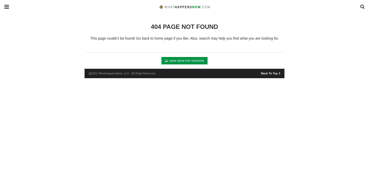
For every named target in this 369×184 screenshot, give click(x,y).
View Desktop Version (184, 60)
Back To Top (270, 73)
